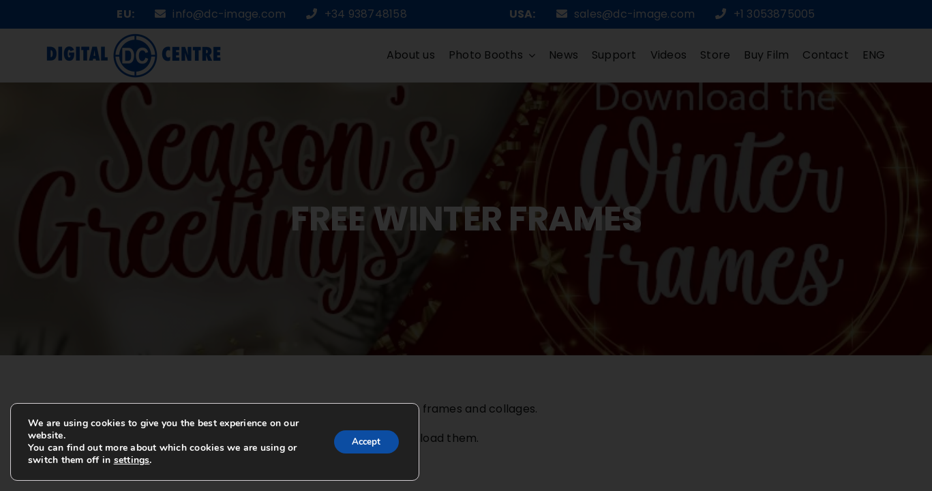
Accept (363, 441)
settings (132, 460)
